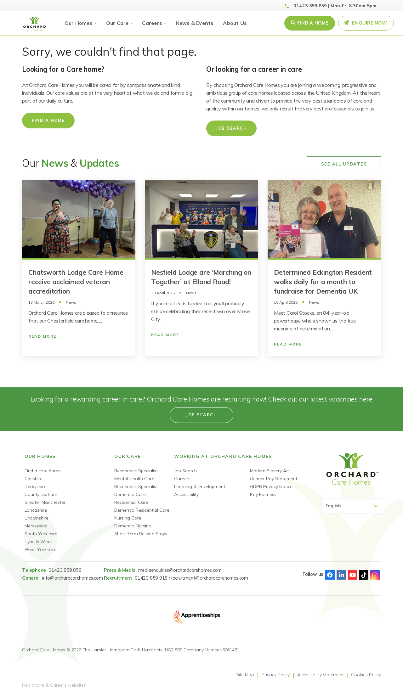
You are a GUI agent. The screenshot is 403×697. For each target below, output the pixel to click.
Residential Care (131, 502)
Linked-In (341, 575)
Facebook (330, 575)
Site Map (245, 674)
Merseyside (36, 526)
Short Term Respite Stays (140, 534)
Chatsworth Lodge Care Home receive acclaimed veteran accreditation (75, 281)
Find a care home (43, 471)
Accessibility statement (320, 674)
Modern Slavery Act (270, 471)
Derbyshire (35, 486)
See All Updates (344, 163)
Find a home (48, 120)
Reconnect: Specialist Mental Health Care (136, 474)
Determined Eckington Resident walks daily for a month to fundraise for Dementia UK (323, 281)
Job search (201, 414)
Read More (42, 336)
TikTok (363, 575)
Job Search (231, 128)
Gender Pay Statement (273, 478)
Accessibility (186, 494)
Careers (152, 23)
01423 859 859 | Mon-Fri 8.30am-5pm (334, 5)
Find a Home (312, 23)
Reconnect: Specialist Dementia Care (136, 490)
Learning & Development (199, 486)
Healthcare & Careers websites (54, 685)
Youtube (352, 575)
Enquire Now (369, 23)
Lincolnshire (36, 518)
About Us (235, 23)
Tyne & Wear (38, 541)
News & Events (195, 23)
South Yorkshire (41, 534)
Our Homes (79, 23)
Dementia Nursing (132, 526)
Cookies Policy (366, 674)
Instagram (375, 575)
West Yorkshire (40, 549)
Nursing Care (127, 518)
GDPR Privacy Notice (271, 486)
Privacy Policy (276, 674)
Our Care (117, 23)
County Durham (41, 494)
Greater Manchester (45, 502)
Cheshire (34, 478)
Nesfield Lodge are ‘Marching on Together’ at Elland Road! (201, 277)
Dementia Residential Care (141, 510)
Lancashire (36, 510)
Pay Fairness (263, 494)
